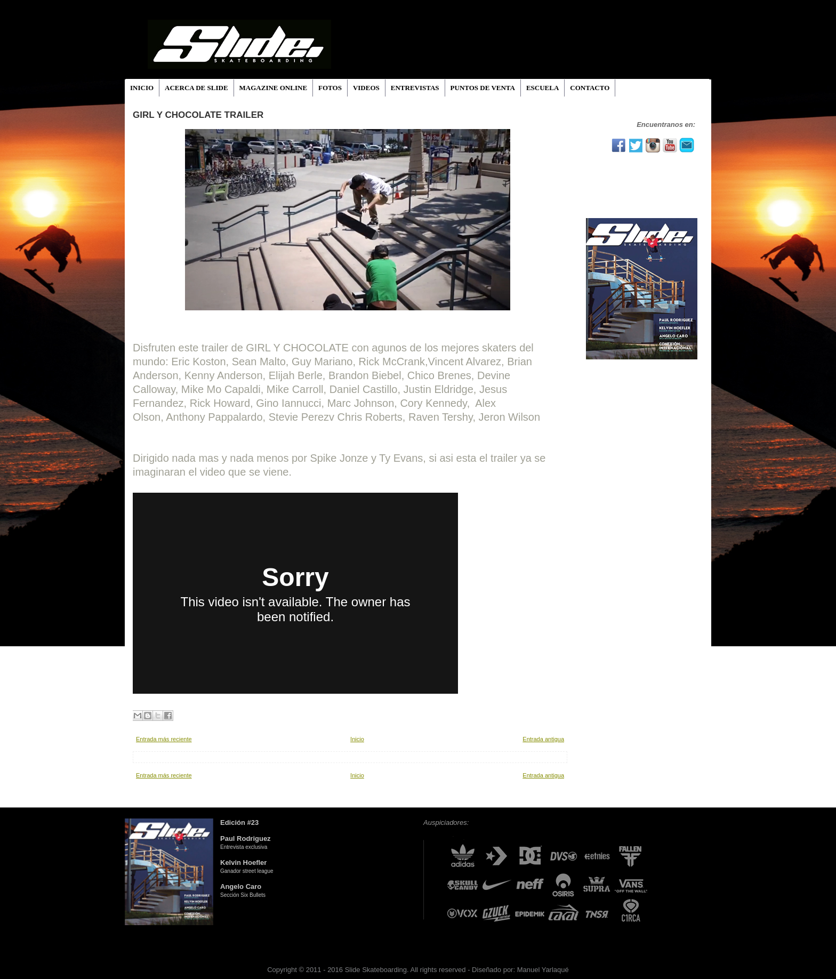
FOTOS (330, 88)
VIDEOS (366, 88)
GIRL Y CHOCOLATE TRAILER (198, 115)
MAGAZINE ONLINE (273, 88)
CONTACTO (589, 88)
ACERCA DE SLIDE (196, 88)
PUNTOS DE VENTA (483, 88)
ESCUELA (542, 88)
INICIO (142, 88)
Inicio (357, 739)
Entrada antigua (543, 739)
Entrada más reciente (164, 739)
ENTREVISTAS (415, 88)
